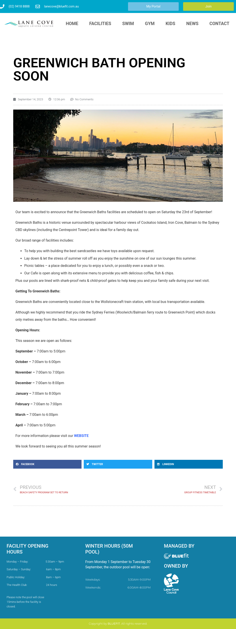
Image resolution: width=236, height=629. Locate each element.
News (192, 23)
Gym (150, 23)
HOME (72, 23)
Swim (128, 23)
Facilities (100, 23)
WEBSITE (81, 436)
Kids (170, 23)
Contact (219, 23)
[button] (47, 464)
